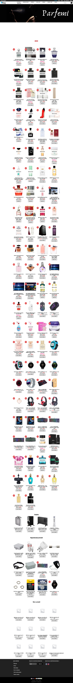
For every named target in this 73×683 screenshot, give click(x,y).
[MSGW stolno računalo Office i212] (30, 610)
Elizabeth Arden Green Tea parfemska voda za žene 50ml (30, 178)
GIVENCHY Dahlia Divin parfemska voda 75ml (54, 178)
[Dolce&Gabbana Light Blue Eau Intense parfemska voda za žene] (42, 132)
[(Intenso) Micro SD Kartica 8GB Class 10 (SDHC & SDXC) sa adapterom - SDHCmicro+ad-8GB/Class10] (30, 584)
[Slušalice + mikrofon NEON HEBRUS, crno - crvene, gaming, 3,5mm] (42, 401)
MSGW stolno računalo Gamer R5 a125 (30, 636)
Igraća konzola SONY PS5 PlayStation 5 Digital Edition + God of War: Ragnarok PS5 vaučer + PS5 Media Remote (54, 198)
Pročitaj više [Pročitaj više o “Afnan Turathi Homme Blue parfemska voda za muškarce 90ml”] (54, 63)
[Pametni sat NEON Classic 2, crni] (42, 365)
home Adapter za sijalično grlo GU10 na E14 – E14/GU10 (42, 554)
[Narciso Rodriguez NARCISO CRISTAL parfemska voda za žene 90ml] (18, 345)
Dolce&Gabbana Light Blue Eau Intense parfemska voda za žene (42, 139)
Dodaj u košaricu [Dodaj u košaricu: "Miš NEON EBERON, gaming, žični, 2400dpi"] (54, 316)
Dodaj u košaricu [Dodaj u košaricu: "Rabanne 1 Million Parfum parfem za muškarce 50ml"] (54, 393)
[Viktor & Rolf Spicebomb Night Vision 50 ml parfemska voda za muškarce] (54, 459)
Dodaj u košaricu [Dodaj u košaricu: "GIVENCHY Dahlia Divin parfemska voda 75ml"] (54, 181)
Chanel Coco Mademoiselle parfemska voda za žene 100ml (54, 120)
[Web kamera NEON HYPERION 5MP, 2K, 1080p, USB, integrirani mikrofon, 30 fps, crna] (18, 479)
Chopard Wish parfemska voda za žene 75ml (18, 137)
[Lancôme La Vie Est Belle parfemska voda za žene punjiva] (54, 248)
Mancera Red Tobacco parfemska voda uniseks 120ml (18, 313)
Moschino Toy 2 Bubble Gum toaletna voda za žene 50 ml (42, 333)
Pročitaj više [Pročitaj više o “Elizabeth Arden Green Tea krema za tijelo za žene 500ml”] (54, 163)
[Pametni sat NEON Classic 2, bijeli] (30, 365)
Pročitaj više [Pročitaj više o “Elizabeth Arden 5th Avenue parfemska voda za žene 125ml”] (42, 161)
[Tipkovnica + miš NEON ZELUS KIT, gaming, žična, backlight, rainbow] (42, 420)
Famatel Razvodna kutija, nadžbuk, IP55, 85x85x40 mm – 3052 (18, 554)
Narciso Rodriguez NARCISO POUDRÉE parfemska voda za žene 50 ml (30, 352)
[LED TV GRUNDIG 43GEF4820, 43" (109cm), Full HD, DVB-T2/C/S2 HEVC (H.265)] (18, 286)
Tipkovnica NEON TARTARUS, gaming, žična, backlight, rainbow (30, 446)
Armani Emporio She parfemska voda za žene (54, 100)
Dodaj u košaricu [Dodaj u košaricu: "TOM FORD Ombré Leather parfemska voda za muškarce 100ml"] (54, 450)
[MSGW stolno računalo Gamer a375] (18, 610)
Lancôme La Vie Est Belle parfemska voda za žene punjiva (54, 256)
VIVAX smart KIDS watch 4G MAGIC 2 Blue (30, 653)
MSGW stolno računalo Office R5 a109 (42, 653)
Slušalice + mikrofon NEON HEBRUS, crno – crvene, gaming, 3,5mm (42, 408)
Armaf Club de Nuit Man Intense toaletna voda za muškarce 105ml (54, 80)
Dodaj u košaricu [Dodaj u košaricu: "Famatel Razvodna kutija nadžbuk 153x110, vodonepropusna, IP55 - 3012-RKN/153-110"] (30, 576)
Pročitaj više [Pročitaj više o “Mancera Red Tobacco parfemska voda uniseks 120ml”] (18, 318)
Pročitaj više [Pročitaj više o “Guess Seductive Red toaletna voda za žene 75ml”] (18, 201)
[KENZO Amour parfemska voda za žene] (30, 230)
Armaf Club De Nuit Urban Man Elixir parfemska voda (19, 100)
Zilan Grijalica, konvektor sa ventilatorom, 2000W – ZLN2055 (42, 528)
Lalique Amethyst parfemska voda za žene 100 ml (54, 237)
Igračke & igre (50, 2)
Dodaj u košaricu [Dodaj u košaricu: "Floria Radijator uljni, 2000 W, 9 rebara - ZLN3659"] (30, 531)
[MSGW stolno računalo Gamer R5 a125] (30, 628)
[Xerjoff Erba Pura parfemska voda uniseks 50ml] (30, 479)
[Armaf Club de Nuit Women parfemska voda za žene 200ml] (30, 93)
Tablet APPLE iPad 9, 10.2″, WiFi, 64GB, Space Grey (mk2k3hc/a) (30, 427)
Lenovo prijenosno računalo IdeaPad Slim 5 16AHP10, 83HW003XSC (42, 636)
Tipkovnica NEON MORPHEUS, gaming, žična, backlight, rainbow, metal (54, 427)
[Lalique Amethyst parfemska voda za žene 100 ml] (54, 230)
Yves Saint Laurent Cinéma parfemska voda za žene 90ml (19, 505)
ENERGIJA (44, 2)
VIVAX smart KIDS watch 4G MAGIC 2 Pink (18, 653)
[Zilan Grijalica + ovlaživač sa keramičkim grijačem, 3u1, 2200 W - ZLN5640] (54, 521)
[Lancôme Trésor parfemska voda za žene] (30, 267)
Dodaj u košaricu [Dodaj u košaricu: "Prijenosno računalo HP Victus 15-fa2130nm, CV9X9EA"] (54, 638)
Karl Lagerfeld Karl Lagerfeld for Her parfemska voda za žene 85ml (18, 237)
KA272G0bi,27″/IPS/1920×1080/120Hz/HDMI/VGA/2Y (56, 653)
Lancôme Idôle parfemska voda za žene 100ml (42, 256)
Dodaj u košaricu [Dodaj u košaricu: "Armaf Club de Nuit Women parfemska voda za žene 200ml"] (30, 105)
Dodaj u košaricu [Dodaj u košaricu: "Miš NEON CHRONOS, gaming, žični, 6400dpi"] (42, 316)
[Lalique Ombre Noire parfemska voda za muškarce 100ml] (30, 248)
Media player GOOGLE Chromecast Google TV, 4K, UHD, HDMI (30, 313)
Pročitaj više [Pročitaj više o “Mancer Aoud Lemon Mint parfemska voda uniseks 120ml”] (42, 297)
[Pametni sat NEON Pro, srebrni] (30, 382)
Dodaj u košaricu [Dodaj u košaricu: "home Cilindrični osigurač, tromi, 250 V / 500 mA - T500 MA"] (54, 556)
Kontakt (62, 0)
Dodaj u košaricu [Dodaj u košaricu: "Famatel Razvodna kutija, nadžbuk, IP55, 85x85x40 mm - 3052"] (18, 556)
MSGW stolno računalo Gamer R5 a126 (54, 618)
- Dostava (14, 665)
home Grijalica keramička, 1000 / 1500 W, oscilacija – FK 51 (18, 528)
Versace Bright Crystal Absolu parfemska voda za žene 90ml (19, 467)
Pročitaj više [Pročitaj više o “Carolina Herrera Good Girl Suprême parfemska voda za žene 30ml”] (30, 124)
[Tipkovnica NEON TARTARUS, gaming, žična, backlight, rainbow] (30, 439)
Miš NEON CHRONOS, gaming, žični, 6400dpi (42, 313)
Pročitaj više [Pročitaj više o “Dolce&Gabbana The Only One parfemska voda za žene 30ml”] (18, 161)
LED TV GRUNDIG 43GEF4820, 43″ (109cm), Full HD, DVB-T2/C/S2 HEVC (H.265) (19, 294)
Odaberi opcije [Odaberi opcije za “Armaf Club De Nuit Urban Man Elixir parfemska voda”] (19, 103)
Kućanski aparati (26, 2)
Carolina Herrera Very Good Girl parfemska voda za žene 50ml (42, 120)
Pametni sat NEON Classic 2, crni (42, 371)
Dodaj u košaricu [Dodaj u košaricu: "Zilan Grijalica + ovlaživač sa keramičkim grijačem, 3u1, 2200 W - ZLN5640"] (54, 532)
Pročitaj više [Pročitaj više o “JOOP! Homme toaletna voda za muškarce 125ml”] (42, 221)
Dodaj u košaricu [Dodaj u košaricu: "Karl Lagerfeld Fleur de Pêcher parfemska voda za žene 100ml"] (54, 221)
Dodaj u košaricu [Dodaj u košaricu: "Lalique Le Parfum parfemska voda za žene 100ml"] (18, 259)
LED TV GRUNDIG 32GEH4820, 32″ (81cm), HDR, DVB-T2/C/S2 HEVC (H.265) (54, 275)
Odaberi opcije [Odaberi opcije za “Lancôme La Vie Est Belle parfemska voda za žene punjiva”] (54, 259)
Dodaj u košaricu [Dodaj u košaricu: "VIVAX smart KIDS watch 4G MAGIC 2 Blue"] (30, 656)
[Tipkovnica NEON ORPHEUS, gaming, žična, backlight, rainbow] (18, 439)
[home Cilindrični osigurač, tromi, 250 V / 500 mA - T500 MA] (54, 546)
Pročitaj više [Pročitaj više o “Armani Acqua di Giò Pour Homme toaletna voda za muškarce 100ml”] (42, 103)
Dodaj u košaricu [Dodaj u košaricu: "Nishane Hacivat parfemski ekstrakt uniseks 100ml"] (42, 357)
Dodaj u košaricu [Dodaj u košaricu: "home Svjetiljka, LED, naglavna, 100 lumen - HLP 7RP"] (18, 575)
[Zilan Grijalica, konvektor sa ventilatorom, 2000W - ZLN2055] (42, 521)
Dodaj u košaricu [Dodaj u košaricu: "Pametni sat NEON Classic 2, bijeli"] (30, 374)
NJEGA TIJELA (19, 3)
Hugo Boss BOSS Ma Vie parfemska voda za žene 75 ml (42, 198)
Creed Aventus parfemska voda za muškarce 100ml (30, 139)
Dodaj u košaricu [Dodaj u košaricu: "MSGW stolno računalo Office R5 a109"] (42, 656)
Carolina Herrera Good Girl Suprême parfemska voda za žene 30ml (30, 120)
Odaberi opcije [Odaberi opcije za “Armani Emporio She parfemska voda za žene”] (54, 103)
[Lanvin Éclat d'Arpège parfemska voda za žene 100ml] (42, 267)
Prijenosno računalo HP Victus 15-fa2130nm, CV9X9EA (54, 636)
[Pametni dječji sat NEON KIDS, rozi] (18, 365)
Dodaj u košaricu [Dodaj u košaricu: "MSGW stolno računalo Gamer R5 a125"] (30, 638)
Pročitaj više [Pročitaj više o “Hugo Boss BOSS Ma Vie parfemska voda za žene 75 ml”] (42, 201)
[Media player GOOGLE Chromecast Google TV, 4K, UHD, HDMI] (30, 306)
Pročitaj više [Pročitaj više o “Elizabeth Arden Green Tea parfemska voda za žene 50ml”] (30, 181)
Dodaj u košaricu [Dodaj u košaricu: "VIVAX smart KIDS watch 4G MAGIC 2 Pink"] (18, 656)
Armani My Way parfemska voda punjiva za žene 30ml (18, 120)
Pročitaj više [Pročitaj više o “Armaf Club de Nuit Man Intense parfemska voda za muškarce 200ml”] (42, 83)
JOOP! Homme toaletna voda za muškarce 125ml (42, 218)
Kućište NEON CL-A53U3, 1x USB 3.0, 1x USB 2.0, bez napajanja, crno (42, 237)
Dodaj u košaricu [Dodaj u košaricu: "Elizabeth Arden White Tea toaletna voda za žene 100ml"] (42, 181)
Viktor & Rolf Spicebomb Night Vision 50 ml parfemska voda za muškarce (54, 467)
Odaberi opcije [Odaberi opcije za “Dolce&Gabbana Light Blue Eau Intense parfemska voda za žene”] (42, 143)
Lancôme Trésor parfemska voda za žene (30, 274)
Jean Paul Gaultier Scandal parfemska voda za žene (18, 218)
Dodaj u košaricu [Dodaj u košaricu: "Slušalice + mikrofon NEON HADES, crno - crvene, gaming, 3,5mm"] (30, 411)
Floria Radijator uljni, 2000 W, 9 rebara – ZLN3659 (30, 528)
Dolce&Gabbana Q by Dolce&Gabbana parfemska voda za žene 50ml (54, 139)
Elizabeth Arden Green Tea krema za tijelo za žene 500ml (54, 158)
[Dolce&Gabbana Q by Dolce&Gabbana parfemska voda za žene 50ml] (54, 132)
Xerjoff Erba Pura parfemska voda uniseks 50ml (30, 486)
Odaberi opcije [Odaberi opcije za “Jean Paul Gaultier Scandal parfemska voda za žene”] (19, 221)
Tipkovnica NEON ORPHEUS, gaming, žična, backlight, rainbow (19, 446)
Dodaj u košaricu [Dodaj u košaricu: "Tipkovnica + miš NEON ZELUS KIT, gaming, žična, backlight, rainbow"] (42, 430)
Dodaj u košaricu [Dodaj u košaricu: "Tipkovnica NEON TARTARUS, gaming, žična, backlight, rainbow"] (30, 449)
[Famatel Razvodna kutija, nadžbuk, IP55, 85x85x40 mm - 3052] (18, 546)
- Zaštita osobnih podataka (17, 672)
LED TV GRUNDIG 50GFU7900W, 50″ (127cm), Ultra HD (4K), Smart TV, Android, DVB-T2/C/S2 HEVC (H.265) (30, 294)
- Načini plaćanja (15, 667)
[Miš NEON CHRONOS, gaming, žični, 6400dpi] (42, 306)
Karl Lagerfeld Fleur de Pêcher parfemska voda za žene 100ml (54, 218)
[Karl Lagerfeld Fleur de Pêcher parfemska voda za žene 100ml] (54, 211)
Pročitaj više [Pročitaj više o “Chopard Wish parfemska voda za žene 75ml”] (18, 141)
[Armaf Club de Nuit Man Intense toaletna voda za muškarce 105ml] (54, 72)
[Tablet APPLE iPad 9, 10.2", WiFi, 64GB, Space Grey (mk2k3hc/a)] (30, 420)
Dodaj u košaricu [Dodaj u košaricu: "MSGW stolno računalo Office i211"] (42, 619)
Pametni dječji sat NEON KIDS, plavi (54, 351)
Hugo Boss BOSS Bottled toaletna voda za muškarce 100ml (30, 198)
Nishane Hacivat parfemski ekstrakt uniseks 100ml (42, 352)
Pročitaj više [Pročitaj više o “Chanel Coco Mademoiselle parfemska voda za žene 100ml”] (54, 123)
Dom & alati (38, 2)
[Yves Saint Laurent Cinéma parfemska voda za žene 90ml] (18, 498)
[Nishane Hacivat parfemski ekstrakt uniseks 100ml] (42, 345)
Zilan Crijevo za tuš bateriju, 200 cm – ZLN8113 (19, 592)
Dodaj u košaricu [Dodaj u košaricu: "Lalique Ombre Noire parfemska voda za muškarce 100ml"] (30, 259)
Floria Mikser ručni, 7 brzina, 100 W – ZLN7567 (54, 572)
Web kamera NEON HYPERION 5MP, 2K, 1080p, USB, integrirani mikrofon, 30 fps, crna (18, 486)
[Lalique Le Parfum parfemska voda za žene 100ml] (18, 248)
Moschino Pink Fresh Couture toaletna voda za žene (31, 333)
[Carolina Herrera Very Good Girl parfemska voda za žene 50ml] (42, 113)
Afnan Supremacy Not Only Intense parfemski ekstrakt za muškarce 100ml (30, 60)
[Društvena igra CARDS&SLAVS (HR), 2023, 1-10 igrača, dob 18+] (30, 151)
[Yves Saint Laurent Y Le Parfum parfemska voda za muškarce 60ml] (30, 498)
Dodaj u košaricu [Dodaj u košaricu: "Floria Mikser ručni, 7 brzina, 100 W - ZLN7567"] (54, 575)
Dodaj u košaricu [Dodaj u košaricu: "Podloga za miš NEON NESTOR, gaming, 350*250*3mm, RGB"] (42, 392)
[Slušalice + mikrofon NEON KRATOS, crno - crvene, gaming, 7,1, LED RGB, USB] (54, 401)
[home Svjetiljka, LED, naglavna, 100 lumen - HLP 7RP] (18, 565)
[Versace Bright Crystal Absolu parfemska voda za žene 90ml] (18, 459)
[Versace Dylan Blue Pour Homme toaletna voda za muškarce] (30, 459)
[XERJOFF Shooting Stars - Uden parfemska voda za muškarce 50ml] (42, 479)
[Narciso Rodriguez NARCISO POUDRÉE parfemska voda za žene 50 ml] (30, 345)
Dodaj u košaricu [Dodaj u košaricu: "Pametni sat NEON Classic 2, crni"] (54, 594)
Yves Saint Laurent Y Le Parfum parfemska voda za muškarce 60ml (30, 505)
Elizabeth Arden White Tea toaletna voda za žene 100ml (42, 178)
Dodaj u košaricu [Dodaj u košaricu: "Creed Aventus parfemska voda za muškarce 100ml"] (30, 143)
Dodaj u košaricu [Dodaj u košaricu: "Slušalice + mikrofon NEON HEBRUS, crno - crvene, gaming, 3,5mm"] (42, 411)
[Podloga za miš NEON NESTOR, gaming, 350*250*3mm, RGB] (42, 382)
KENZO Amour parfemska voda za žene (30, 237)
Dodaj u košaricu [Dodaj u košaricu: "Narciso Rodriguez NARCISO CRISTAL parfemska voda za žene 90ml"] (18, 355)
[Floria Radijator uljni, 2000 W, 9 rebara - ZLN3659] (30, 521)
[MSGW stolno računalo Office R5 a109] (42, 646)
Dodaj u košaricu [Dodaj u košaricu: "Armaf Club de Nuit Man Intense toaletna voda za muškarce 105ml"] (54, 83)
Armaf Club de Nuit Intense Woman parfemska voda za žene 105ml (18, 80)
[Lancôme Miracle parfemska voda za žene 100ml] (18, 267)
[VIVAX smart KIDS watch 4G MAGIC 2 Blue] (30, 646)
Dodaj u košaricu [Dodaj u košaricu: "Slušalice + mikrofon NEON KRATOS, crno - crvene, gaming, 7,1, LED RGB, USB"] (54, 412)
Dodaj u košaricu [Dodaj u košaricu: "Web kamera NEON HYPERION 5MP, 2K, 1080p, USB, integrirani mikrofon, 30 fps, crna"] (18, 490)
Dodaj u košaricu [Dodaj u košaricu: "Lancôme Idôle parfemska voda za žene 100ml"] (42, 259)
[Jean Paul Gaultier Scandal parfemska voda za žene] (18, 211)
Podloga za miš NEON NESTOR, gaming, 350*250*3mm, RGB (42, 390)
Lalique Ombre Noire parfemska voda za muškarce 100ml (30, 256)
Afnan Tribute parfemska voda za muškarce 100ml (42, 60)
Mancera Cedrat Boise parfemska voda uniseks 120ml (54, 294)
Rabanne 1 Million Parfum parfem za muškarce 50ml (54, 390)
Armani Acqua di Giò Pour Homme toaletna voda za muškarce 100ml (42, 100)
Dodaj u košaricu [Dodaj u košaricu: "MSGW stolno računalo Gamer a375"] (18, 619)
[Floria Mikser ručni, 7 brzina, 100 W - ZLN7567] (54, 565)
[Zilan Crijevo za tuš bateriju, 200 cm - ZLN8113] (18, 584)
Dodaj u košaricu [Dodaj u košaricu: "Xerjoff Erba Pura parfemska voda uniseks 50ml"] (30, 489)
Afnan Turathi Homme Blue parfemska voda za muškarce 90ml (54, 60)
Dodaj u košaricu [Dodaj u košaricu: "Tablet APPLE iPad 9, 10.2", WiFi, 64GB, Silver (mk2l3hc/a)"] (18, 430)
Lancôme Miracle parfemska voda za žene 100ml (19, 274)
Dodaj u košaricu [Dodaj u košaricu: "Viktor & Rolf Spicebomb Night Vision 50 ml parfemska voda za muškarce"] (54, 471)
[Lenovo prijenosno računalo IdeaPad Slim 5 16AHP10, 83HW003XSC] (42, 628)
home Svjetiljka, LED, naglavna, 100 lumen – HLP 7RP (18, 572)
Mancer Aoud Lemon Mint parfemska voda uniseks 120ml (42, 294)
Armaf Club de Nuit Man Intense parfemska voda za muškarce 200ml (42, 80)
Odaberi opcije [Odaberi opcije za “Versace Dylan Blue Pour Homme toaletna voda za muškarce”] (30, 470)
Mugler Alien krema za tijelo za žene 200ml (54, 333)
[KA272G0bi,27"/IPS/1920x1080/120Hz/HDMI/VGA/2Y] (54, 646)
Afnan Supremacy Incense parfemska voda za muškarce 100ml (19, 60)
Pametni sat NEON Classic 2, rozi (18, 389)
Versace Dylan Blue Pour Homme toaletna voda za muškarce (30, 467)
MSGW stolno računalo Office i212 (30, 617)
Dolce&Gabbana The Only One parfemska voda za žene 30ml (19, 158)
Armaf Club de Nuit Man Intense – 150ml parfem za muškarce (30, 80)
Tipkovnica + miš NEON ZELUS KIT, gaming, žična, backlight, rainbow (42, 427)
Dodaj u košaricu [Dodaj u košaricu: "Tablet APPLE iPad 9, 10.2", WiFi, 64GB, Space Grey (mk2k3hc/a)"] (30, 430)
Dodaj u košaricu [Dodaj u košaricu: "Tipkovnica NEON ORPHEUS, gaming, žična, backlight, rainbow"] (18, 449)
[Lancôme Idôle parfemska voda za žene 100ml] (42, 248)
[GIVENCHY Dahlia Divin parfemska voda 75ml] (54, 171)
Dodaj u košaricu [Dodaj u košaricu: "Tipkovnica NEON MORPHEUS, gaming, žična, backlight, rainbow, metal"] (54, 431)
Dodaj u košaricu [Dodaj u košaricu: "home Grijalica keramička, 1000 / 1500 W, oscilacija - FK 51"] (18, 531)
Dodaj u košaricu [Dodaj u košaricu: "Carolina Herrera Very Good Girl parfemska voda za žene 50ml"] (42, 123)
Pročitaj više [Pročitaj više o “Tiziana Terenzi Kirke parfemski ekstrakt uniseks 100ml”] (42, 451)
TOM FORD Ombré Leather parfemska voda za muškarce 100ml (54, 446)
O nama (59, 0)
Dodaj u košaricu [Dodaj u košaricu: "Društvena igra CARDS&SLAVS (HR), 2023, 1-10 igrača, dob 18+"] (30, 161)
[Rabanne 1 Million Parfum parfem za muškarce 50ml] (54, 382)
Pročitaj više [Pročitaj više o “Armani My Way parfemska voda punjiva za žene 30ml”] (18, 123)
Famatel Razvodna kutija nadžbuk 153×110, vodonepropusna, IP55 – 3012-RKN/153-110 (30, 573)
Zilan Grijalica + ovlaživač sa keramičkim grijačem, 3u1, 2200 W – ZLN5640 (54, 529)
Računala (33, 2)
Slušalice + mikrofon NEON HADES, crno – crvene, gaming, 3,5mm (30, 408)
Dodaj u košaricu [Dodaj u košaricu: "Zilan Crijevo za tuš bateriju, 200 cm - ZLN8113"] (18, 594)
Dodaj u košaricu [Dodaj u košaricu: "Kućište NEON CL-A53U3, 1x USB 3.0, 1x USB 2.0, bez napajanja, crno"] (42, 240)
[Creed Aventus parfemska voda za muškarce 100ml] (30, 132)
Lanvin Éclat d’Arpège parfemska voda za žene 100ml (42, 274)
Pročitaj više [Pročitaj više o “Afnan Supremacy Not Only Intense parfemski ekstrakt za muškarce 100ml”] (30, 63)
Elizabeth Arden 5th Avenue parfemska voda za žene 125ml (42, 158)
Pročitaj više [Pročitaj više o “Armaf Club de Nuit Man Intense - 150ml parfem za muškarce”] (30, 83)
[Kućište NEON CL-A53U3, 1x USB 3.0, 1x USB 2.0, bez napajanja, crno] (42, 230)
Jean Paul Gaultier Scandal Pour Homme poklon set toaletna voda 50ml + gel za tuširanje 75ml (30, 218)
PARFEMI (56, 2)
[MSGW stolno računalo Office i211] (42, 610)
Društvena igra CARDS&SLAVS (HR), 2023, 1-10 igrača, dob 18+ (30, 158)
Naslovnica (56, 0)
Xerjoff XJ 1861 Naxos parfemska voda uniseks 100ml (54, 486)
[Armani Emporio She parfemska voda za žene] (54, 93)
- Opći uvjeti (15, 663)
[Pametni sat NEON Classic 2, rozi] (18, 382)
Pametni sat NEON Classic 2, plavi (54, 371)
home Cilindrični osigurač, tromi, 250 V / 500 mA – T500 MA (54, 554)
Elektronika (19, 2)
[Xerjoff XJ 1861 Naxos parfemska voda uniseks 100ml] (54, 479)
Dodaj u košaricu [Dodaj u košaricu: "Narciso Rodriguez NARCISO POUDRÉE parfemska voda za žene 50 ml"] (30, 356)
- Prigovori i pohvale (16, 674)
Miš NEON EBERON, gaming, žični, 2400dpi (54, 313)
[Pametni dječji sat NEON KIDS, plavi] (54, 345)
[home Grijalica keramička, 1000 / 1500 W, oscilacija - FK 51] (18, 521)
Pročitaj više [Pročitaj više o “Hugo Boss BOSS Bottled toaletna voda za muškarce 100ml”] (30, 201)
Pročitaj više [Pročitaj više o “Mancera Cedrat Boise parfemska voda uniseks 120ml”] (54, 297)
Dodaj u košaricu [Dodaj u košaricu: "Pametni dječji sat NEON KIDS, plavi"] (54, 354)
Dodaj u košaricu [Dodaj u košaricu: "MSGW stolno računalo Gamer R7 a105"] (18, 638)
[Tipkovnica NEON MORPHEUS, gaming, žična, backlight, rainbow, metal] (54, 420)
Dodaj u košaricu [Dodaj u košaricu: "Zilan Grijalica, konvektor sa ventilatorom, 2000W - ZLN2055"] (42, 531)
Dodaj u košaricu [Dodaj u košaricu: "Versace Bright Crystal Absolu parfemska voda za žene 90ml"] (18, 470)
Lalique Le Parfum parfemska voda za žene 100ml (18, 256)
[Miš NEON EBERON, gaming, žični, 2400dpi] (54, 306)
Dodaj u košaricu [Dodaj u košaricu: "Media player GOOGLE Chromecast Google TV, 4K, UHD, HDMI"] (30, 316)
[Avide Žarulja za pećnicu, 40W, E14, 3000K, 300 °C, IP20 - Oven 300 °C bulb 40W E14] (30, 546)
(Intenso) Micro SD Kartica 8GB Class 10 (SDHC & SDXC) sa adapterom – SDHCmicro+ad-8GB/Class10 (30, 592)
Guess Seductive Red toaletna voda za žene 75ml (18, 198)
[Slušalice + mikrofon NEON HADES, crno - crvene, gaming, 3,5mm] (30, 401)
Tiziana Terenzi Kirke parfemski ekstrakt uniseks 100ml (42, 446)
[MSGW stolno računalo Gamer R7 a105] (18, 628)
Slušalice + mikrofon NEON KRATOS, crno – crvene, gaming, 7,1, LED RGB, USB (54, 409)
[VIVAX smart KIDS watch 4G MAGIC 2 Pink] (18, 646)
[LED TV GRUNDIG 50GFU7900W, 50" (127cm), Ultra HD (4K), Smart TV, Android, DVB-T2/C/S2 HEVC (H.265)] (30, 286)
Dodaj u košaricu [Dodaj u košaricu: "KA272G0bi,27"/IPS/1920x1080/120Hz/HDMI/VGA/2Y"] (54, 655)
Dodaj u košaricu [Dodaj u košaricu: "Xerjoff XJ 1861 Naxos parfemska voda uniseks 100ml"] (54, 489)
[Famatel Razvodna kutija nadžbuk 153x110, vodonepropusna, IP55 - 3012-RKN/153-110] (30, 565)
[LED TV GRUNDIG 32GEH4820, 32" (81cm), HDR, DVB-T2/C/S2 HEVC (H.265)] (54, 267)
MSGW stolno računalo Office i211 (42, 617)
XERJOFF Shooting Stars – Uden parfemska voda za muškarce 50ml (42, 486)
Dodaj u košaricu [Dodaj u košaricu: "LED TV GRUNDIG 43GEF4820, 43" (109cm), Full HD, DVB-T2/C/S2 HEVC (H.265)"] (18, 298)
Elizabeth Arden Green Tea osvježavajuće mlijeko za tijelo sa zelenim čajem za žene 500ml (18, 178)
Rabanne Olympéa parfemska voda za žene (18, 408)
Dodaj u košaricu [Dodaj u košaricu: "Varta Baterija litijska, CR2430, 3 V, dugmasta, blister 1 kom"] (42, 594)
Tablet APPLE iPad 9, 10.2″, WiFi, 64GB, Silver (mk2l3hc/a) (18, 427)
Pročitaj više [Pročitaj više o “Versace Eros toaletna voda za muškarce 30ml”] (42, 470)
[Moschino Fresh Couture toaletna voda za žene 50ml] (18, 326)
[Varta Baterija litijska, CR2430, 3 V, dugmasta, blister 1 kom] (42, 584)
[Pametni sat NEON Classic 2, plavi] (54, 365)
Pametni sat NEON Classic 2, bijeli (30, 371)
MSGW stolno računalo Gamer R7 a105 (18, 636)
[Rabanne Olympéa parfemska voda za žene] (18, 401)
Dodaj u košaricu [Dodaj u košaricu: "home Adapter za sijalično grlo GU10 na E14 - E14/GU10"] (42, 556)
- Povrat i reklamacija (16, 670)
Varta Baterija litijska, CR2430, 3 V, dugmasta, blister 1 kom (42, 592)
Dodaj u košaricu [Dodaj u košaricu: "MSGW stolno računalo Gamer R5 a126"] (54, 620)
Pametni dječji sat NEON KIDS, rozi (18, 371)
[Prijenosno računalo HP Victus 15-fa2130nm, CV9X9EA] (54, 628)
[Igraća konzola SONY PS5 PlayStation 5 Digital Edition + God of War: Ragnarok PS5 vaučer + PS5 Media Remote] (54, 190)
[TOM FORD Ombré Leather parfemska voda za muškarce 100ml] (54, 439)
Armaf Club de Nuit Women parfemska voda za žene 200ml (30, 100)
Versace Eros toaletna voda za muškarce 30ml (42, 467)
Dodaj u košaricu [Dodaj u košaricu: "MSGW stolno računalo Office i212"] (30, 619)
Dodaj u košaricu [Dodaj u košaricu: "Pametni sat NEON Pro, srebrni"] (30, 392)
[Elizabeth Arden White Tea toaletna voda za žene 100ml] (42, 171)
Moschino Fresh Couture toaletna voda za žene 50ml (18, 333)
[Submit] (71, 3)
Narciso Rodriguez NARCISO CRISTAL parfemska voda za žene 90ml (19, 352)
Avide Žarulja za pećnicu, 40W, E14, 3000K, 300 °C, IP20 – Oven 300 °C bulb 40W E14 (31, 554)
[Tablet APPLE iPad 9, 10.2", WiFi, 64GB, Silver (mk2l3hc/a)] (18, 420)
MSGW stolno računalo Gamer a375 (18, 617)
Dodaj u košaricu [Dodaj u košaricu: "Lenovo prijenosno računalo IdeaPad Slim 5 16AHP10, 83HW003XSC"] (42, 638)
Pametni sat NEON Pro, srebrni (30, 389)
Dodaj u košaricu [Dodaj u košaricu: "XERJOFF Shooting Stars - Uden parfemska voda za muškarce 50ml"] (42, 489)
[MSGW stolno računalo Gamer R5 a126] (54, 610)
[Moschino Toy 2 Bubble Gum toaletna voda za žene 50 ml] (42, 326)
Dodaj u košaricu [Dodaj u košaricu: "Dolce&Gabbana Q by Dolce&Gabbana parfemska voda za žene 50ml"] (54, 143)
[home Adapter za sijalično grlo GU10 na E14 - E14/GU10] (42, 546)
